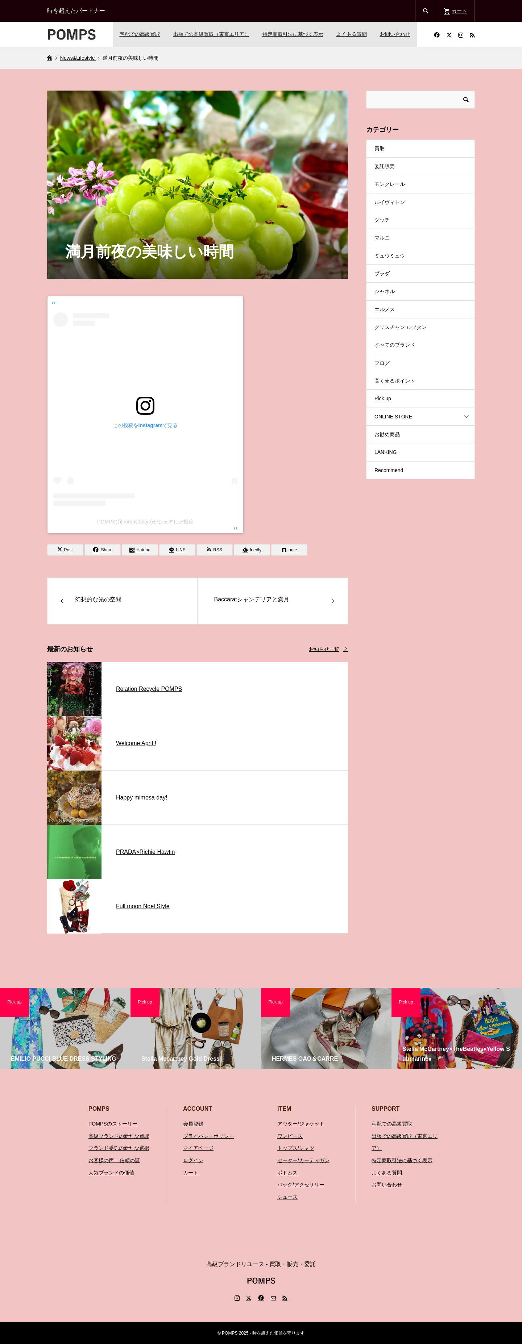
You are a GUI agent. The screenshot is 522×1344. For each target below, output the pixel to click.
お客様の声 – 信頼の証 (114, 1160)
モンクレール (389, 184)
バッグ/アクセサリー (300, 1185)
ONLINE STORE (393, 417)
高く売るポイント (394, 381)
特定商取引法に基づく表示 (292, 34)
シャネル (384, 291)
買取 (379, 148)
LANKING (385, 452)
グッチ (382, 220)
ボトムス (287, 1173)
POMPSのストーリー (112, 1124)
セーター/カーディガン (303, 1160)
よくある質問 (351, 34)
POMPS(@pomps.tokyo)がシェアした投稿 (145, 522)
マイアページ (198, 1148)
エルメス (384, 309)
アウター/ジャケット (300, 1124)
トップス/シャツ (295, 1148)
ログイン (193, 1160)
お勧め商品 (387, 434)
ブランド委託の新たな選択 (118, 1148)
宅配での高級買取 (140, 34)
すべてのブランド (394, 345)
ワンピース (290, 1136)
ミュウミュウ (389, 256)
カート (190, 1173)
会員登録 (193, 1124)
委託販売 (384, 166)
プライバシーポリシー (208, 1136)
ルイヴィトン (389, 202)
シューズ (287, 1197)
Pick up (382, 398)
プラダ (382, 273)
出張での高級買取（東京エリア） (211, 34)
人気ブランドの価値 (111, 1173)
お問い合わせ (395, 34)
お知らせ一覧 (324, 649)
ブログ (382, 363)
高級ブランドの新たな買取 (118, 1136)
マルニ (382, 238)
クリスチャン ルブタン (400, 327)
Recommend (388, 470)
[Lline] (177, 550)
